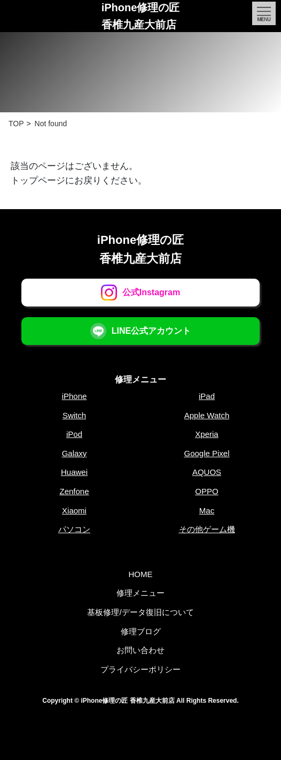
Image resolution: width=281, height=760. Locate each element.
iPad (207, 396)
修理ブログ (141, 631)
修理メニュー (140, 379)
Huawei (74, 472)
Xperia (206, 434)
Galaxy (74, 453)
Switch (74, 415)
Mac (206, 510)
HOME (141, 574)
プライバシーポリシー (140, 669)
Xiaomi (74, 510)
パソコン (74, 529)
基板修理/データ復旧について (140, 612)
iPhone (74, 396)
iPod (74, 434)
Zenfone (74, 491)
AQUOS (206, 472)
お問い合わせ (140, 650)
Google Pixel (206, 453)
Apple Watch (207, 415)
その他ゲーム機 (207, 529)
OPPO (206, 491)
